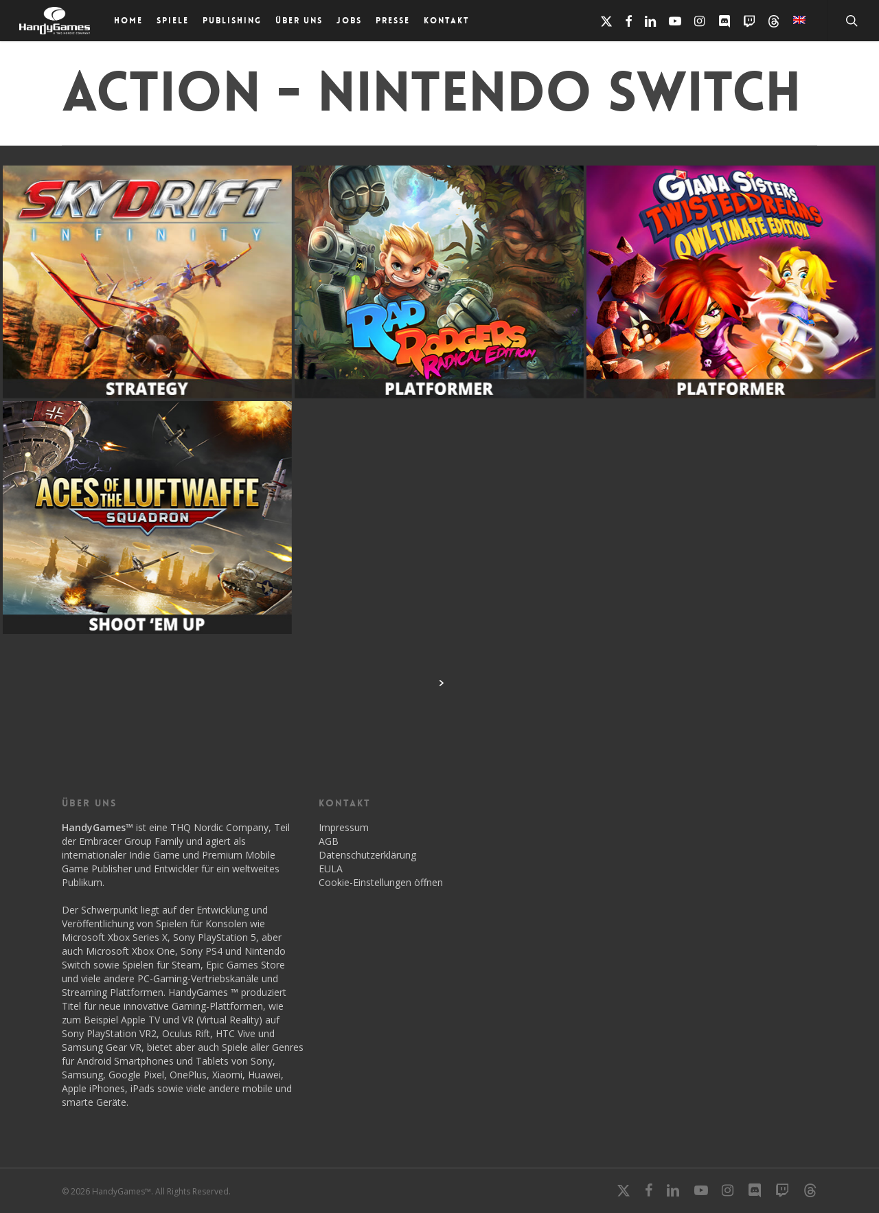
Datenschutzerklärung (367, 854)
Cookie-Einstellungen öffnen (381, 882)
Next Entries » (441, 683)
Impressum (344, 827)
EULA (331, 868)
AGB (329, 841)
